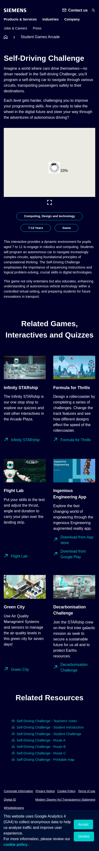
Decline (84, 836)
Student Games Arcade (40, 37)
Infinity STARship (25, 440)
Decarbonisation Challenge (74, 667)
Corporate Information (18, 791)
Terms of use (86, 791)
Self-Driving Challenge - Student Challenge (48, 734)
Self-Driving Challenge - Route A (40, 740)
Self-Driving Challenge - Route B (41, 747)
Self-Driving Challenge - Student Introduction (50, 727)
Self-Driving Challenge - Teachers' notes (46, 721)
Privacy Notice (45, 791)
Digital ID (10, 799)
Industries (50, 19)
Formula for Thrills (75, 440)
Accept (83, 824)
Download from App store (76, 540)
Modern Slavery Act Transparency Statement (65, 799)
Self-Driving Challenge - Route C (41, 753)
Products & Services (20, 19)
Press (37, 28)
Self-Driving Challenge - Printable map (45, 759)
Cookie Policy (66, 791)
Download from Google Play (73, 554)
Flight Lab (19, 556)
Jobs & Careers (15, 28)
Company (72, 19)
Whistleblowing (14, 808)
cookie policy (15, 845)
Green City (20, 670)
